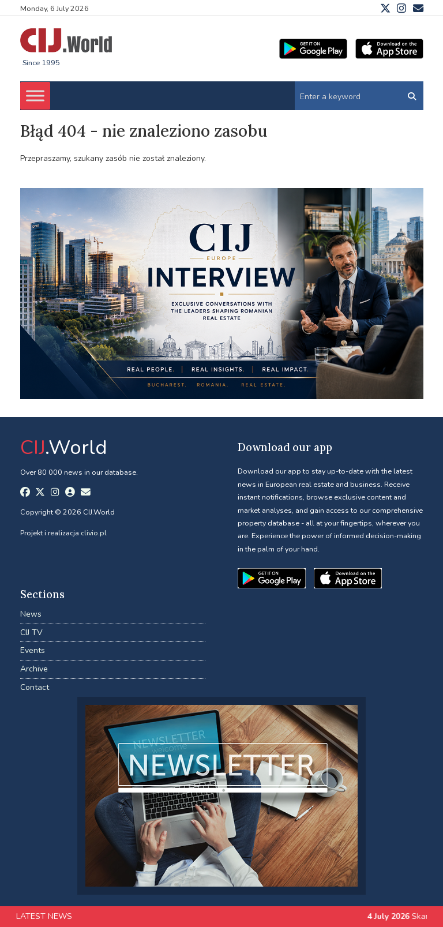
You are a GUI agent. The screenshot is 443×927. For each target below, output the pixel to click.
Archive (34, 668)
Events (32, 650)
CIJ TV (31, 632)
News (31, 614)
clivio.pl (94, 533)
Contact (34, 687)
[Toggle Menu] (35, 96)
